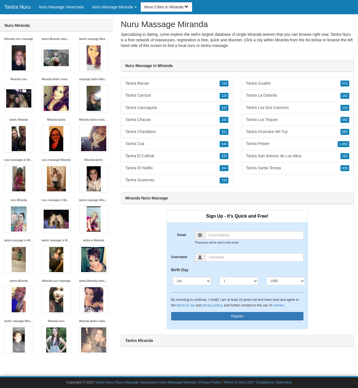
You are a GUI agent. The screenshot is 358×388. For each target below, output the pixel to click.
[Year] (285, 281)
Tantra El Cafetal (177, 156)
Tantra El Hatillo (177, 168)
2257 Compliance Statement (269, 382)
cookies (278, 305)
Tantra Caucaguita (177, 108)
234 (345, 108)
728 (224, 83)
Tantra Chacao (177, 120)
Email (181, 235)
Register (237, 316)
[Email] (254, 235)
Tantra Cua (177, 144)
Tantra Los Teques (297, 120)
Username (179, 257)
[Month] (192, 281)
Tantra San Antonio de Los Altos (297, 156)
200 (224, 120)
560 (345, 120)
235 (224, 156)
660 (345, 132)
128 (224, 96)
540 (224, 144)
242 (224, 108)
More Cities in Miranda (166, 7)
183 (345, 156)
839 (345, 168)
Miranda (282, 40)
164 (224, 168)
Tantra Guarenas (177, 180)
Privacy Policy (210, 382)
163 (345, 96)
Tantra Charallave (177, 132)
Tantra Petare (297, 144)
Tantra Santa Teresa (297, 168)
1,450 (343, 144)
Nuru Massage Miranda (177, 382)
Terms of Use (233, 382)
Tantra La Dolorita (297, 95)
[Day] (238, 281)
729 (224, 180)
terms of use (185, 305)
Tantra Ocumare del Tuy (297, 132)
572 (345, 83)
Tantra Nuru (17, 7)
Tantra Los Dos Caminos (297, 108)
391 (224, 132)
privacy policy (212, 305)
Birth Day (180, 270)
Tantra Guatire (297, 83)
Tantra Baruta (177, 83)
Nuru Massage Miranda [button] (114, 7)
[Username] (254, 257)
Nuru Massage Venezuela (61, 7)
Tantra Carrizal (177, 95)
